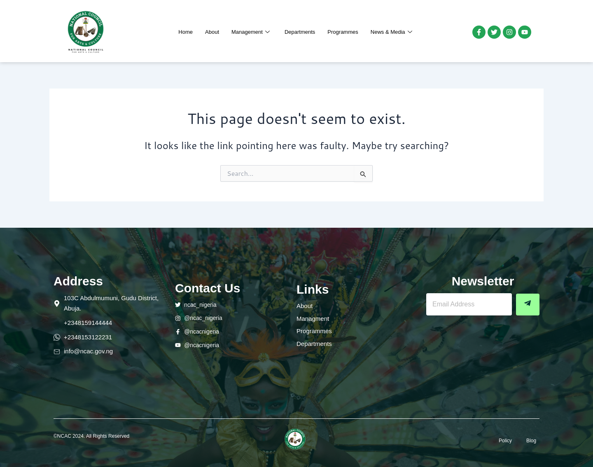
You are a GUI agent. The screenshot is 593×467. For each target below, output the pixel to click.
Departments (300, 32)
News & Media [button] (391, 32)
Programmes (342, 32)
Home (185, 32)
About (212, 32)
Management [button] (250, 32)
